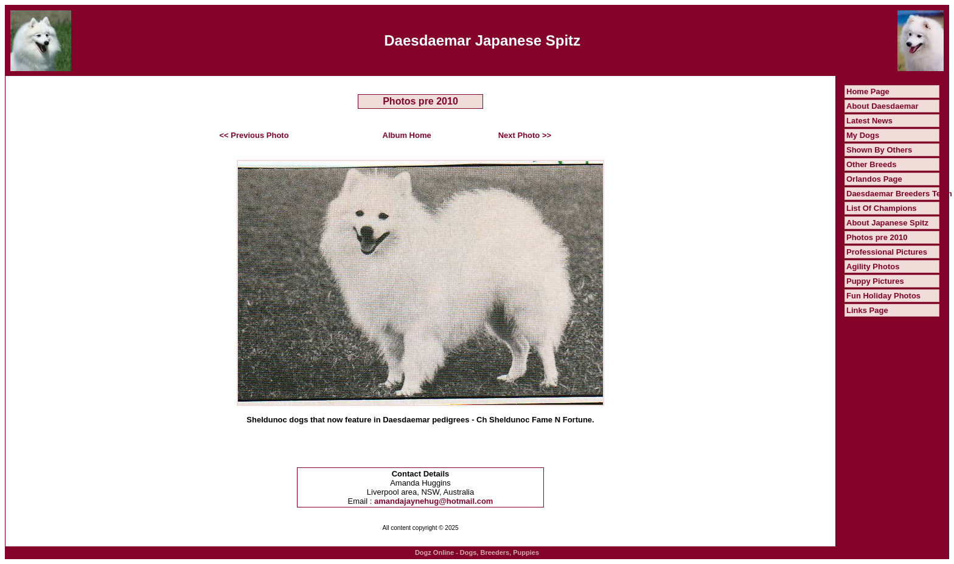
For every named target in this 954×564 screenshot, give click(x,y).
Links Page (867, 310)
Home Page (868, 91)
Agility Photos (872, 266)
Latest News (869, 120)
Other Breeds (871, 164)
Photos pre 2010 (876, 237)
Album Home (407, 135)
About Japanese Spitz (887, 222)
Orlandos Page (874, 179)
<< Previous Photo (254, 135)
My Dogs (862, 135)
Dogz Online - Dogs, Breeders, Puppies (477, 552)
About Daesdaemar (882, 106)
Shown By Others (879, 149)
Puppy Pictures (875, 281)
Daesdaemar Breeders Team (899, 193)
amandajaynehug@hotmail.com (433, 501)
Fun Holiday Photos (883, 295)
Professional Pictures (886, 251)
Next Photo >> (524, 135)
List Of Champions (881, 208)
